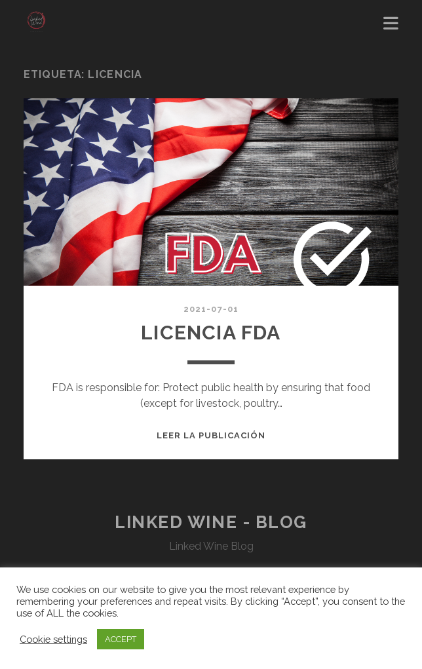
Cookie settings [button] (53, 639)
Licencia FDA (210, 332)
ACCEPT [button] (120, 639)
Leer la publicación (211, 435)
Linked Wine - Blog (211, 522)
